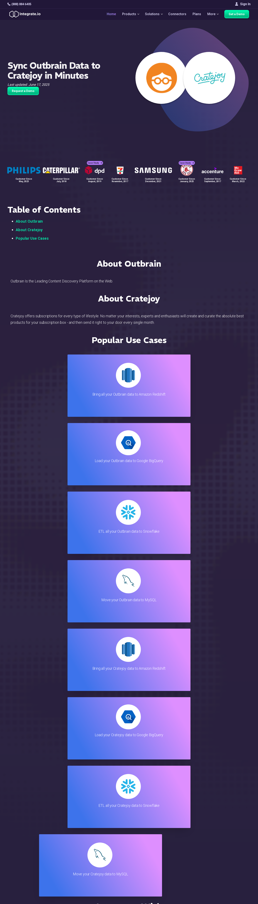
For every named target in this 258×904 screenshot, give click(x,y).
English (233, 855)
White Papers (237, 818)
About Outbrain (29, 221)
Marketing (69, 835)
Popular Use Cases (32, 238)
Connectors (178, 15)
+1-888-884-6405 (24, 835)
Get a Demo (238, 15)
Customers (236, 812)
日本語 (233, 861)
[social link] (9, 845)
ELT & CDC (70, 824)
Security (149, 846)
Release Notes (73, 857)
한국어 (233, 867)
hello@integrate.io (25, 823)
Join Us (233, 841)
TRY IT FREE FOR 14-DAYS (53, 757)
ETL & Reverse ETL (76, 818)
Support (68, 846)
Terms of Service (239, 883)
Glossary (149, 863)
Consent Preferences (158, 869)
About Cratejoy (29, 230)
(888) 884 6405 (19, 4)
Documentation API (157, 841)
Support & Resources (158, 824)
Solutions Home (74, 812)
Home (109, 15)
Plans (197, 15)
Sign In (243, 4)
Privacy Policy (153, 857)
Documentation (154, 835)
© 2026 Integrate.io (20, 883)
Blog (146, 812)
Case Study (95, 160)
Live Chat (150, 818)
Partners (234, 835)
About (232, 829)
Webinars (234, 824)
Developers (70, 852)
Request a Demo (23, 91)
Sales (66, 841)
